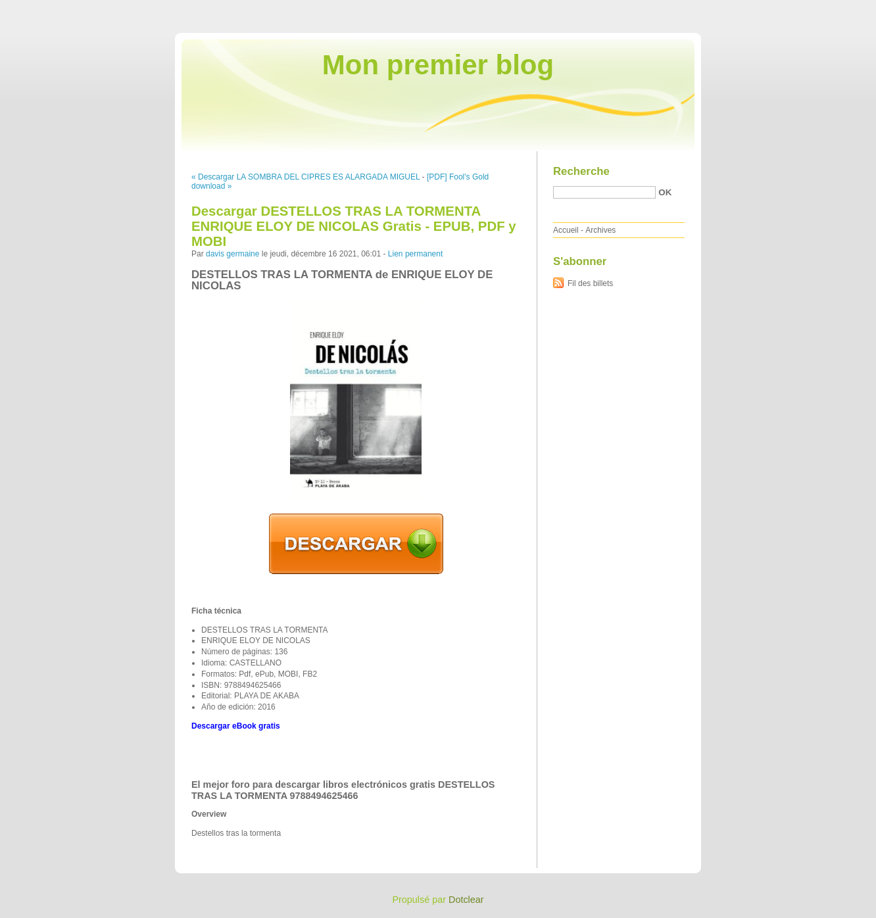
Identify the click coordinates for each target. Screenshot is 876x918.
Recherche (581, 171)
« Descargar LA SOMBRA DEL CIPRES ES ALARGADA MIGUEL (305, 176)
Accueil (566, 230)
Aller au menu (772, 9)
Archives (600, 230)
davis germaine (232, 253)
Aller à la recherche (837, 9)
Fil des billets (590, 283)
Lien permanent (415, 253)
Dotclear (466, 899)
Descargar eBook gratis (235, 726)
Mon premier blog (438, 64)
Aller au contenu (714, 9)
